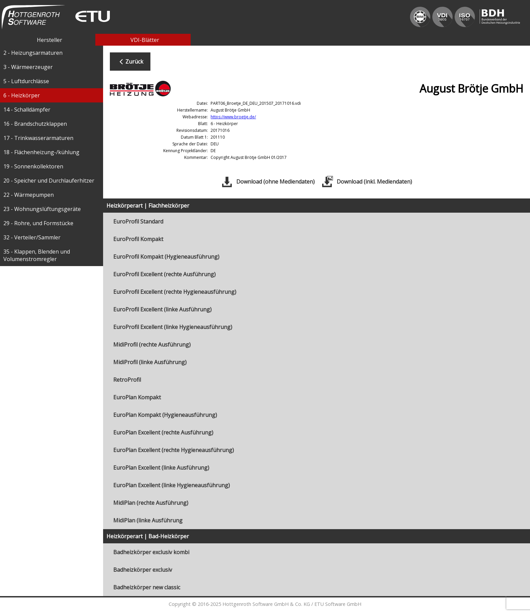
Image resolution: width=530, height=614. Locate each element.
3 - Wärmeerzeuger (28, 67)
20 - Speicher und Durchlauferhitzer (48, 180)
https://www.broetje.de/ (233, 117)
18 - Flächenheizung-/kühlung (41, 152)
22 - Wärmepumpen (28, 194)
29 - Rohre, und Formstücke (38, 223)
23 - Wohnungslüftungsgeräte (42, 209)
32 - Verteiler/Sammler (32, 237)
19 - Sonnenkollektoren (33, 166)
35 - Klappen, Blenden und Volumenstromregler (36, 255)
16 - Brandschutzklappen (35, 123)
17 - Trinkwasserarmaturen (38, 138)
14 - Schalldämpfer (26, 109)
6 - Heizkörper (21, 95)
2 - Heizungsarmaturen (33, 52)
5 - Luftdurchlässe (26, 81)
